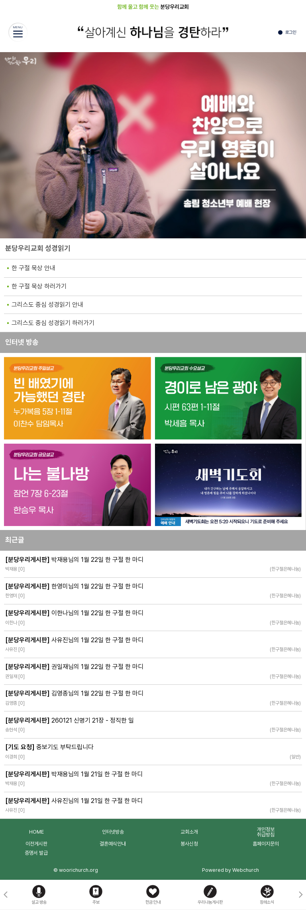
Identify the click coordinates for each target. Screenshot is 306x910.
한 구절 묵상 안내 (33, 268)
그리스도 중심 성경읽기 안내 (47, 304)
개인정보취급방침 (266, 832)
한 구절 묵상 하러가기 (39, 286)
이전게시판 (36, 844)
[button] (300, 895)
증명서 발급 (36, 853)
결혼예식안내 (113, 844)
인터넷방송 (113, 832)
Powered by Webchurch (230, 870)
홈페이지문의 (266, 844)
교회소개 (189, 832)
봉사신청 (189, 844)
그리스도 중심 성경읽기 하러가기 (53, 323)
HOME (36, 832)
